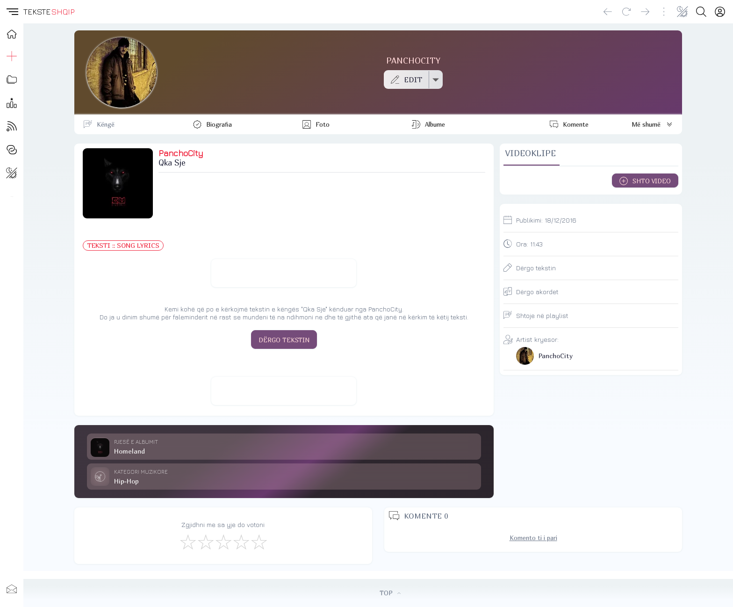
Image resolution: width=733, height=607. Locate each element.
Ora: (529, 244)
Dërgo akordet (537, 292)
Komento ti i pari (533, 538)
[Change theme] (682, 11)
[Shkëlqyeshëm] (258, 541)
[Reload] (626, 11)
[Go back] (607, 11)
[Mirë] (223, 541)
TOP (390, 593)
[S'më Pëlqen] (187, 541)
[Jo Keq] (205, 541)
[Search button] (701, 11)
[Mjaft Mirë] (241, 541)
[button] (11, 11)
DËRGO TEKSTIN (284, 340)
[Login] (720, 11)
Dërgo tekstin (536, 268)
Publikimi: (546, 220)
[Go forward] (645, 11)
